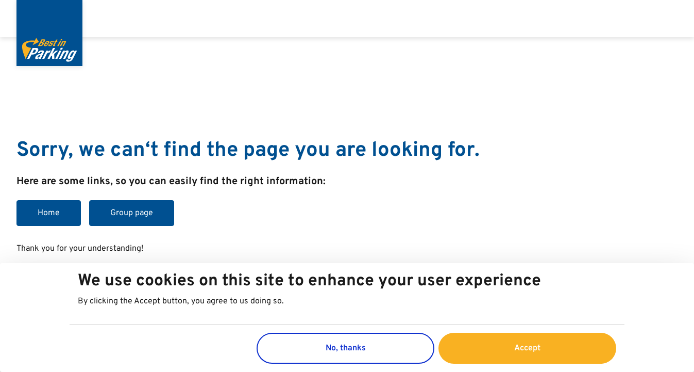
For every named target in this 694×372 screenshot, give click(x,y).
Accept (527, 348)
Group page (131, 213)
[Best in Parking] (49, 33)
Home (49, 213)
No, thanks (346, 348)
